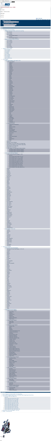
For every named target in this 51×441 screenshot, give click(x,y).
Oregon (10, 105)
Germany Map (11, 326)
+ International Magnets (6, 246)
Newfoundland (11, 130)
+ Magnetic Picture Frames (7, 48)
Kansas (10, 80)
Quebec (10, 137)
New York (11, 99)
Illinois (10, 77)
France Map (11, 321)
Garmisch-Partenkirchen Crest (14, 330)
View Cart (2, 16)
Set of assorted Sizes (8, 58)
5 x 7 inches (9, 43)
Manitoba (11, 128)
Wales (8, 308)
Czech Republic (10, 260)
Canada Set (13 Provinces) (14, 124)
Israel (8, 277)
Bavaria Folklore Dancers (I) (14, 348)
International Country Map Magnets (9, 24)
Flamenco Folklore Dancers (14, 385)
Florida (10, 72)
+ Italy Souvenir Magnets (11, 367)
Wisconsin (11, 119)
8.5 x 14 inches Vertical (13, 35)
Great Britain (9, 270)
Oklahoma (11, 104)
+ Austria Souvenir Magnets (12, 310)
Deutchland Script (12, 353)
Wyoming (11, 120)
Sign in (1, 11)
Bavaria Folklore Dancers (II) (14, 349)
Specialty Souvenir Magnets (12, 142)
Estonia (8, 265)
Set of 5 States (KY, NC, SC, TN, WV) (16, 165)
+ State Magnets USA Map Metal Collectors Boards (16, 148)
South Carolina (11, 109)
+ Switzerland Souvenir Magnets (12, 386)
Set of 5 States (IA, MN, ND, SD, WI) (16, 163)
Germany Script (12, 341)
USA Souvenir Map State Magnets (8, 23)
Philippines (9, 290)
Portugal (8, 292)
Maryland (11, 85)
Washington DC (12, 122)
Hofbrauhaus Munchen (13, 336)
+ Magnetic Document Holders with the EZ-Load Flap (14, 30)
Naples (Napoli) (12, 373)
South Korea (9, 299)
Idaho (10, 75)
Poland (8, 291)
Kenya (8, 280)
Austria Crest (11, 316)
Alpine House (11, 318)
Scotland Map (11, 365)
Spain (8, 301)
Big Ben (10, 359)
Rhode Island (11, 107)
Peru (8, 289)
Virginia (10, 116)
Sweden (8, 302)
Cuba (8, 259)
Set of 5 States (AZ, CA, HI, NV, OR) (16, 160)
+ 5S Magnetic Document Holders (8, 29)
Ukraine (8, 305)
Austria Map (11, 311)
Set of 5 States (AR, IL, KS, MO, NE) (16, 158)
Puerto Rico (9, 141)
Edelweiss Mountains (13, 317)
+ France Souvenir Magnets (12, 320)
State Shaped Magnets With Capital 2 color (9, 21)
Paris (10, 323)
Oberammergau (12, 352)
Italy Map (11, 368)
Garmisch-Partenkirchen (13, 331)
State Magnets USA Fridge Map (12, 145)
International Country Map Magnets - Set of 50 (10, 410)
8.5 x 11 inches (9, 36)
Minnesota (11, 88)
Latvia (8, 282)
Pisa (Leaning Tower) (13, 372)
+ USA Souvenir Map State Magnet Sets (9, 396)
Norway (8, 288)
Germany (8, 269)
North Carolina (11, 100)
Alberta (10, 125)
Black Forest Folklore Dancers (14, 350)
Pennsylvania (11, 106)
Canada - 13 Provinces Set (7, 411)
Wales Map (11, 366)
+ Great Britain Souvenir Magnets (13, 356)
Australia (8, 250)
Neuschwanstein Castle (13, 334)
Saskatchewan (11, 138)
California (11, 67)
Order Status (2, 13)
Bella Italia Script (12, 374)
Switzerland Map (12, 387)
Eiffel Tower (11, 322)
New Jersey (11, 97)
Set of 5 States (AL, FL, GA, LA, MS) (16, 157)
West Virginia (11, 118)
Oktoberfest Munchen (13, 335)
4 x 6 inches (9, 45)
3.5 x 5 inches (9, 46)
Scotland (8, 297)
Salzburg (10, 312)
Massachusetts (11, 86)
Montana (10, 92)
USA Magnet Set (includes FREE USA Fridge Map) (16, 143)
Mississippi (11, 90)
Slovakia (8, 298)
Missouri (10, 91)
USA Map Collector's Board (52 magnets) (16, 149)
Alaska (10, 64)
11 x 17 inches (9, 33)
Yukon (10, 139)
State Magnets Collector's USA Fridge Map (11, 22)
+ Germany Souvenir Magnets (12, 324)
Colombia (8, 258)
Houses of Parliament (13, 361)
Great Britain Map (12, 358)
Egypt (8, 264)
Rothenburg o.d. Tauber (13, 343)
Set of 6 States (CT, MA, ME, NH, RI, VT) (16, 167)
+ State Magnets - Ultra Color (10, 228)
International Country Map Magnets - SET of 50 (15, 248)
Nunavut (10, 133)
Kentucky (11, 81)
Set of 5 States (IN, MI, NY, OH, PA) (15, 164)
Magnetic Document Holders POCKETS (12, 39)
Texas (10, 112)
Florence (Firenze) (12, 369)
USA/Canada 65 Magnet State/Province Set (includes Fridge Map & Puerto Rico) (17, 395)
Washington (11, 117)
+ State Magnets (5, 59)
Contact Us (2, 15)
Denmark (8, 261)
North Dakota (11, 101)
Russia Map (11, 379)
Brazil (8, 254)
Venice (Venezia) (12, 371)
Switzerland (9, 303)
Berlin (10, 327)
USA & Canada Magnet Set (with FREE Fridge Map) (16, 144)
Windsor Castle (12, 362)
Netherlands (9, 285)
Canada (8, 256)
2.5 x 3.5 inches (10, 47)
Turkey (8, 304)
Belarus (8, 252)
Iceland (8, 273)
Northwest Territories (13, 131)
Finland (8, 266)
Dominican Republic (10, 263)
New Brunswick (12, 129)
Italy (8, 278)
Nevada (10, 94)
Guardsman (11, 363)
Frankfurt (11, 329)
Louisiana (11, 82)
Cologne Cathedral (12, 339)
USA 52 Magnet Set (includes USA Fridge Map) (12, 393)
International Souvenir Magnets (9, 25)
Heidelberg (11, 333)
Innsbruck (11, 315)
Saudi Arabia (9, 296)
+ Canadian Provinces (11, 123)
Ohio (10, 103)
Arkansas (10, 66)
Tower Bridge (11, 360)
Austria (8, 251)
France (8, 267)
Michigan (11, 87)
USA (8, 307)
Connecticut (11, 69)
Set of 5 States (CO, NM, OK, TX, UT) (16, 161)
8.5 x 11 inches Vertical (13, 37)
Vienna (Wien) (11, 314)
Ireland (8, 276)
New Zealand (9, 286)
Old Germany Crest (12, 342)
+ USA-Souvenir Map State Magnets (11, 152)
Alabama (10, 62)
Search (1, 2)
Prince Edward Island (13, 136)
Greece (8, 271)
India (8, 275)
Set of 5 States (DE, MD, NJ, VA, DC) (16, 162)
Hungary (8, 272)
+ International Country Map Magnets (11, 247)
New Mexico (11, 98)
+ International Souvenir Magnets (11, 309)
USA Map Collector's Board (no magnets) (16, 151)
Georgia (10, 73)
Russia (8, 295)
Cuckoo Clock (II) (12, 347)
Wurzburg (11, 344)
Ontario (10, 135)
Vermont (10, 114)
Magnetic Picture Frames (7, 20)
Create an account (6, 11)
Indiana (10, 78)
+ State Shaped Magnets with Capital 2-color (13, 60)
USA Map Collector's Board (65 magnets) (16, 150)
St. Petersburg (11, 380)
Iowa (10, 79)
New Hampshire (12, 96)
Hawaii (10, 74)
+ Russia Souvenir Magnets (12, 378)
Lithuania (8, 283)
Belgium (8, 253)
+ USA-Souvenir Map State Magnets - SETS (15, 154)
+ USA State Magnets (11, 61)
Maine (10, 84)
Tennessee (11, 111)
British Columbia (12, 126)
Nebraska (11, 93)
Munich (10, 328)
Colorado (10, 68)
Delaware (11, 71)
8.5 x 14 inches (9, 34)
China (8, 257)
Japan (8, 279)
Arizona (10, 65)
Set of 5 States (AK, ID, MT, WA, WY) (16, 156)
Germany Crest (12, 340)
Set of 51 (10, 155)
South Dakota (11, 110)
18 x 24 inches (9, 32)
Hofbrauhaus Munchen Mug (14, 337)
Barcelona (11, 384)
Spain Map (11, 382)
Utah (10, 113)
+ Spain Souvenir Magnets (11, 381)
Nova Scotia (11, 132)
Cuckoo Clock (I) (12, 346)
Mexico (8, 284)
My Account (2, 9)
